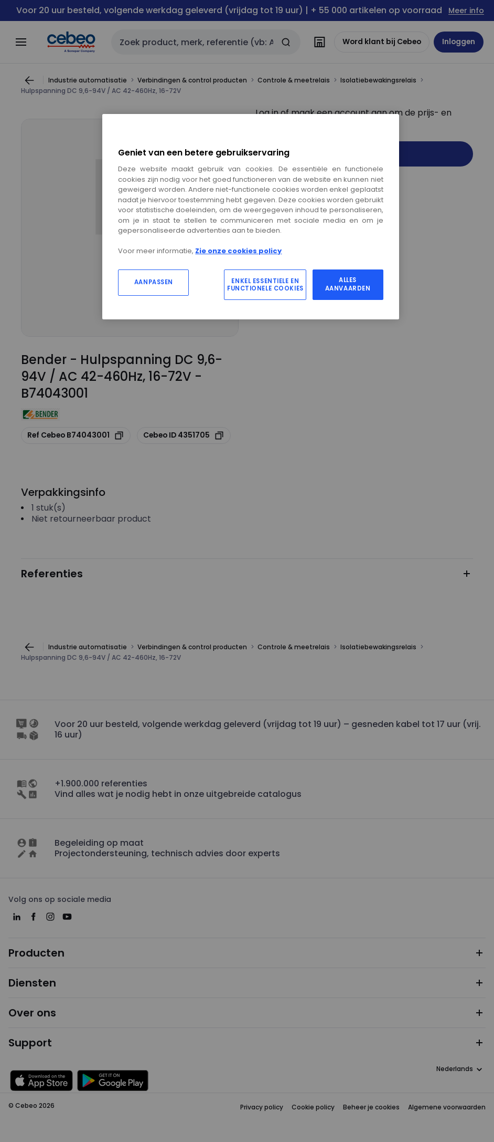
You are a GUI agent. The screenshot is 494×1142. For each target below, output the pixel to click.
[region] (250, 216)
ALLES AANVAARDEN (348, 284)
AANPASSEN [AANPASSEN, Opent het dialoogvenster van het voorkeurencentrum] (153, 282)
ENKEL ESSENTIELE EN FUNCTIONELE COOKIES (265, 285)
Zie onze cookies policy (238, 251)
